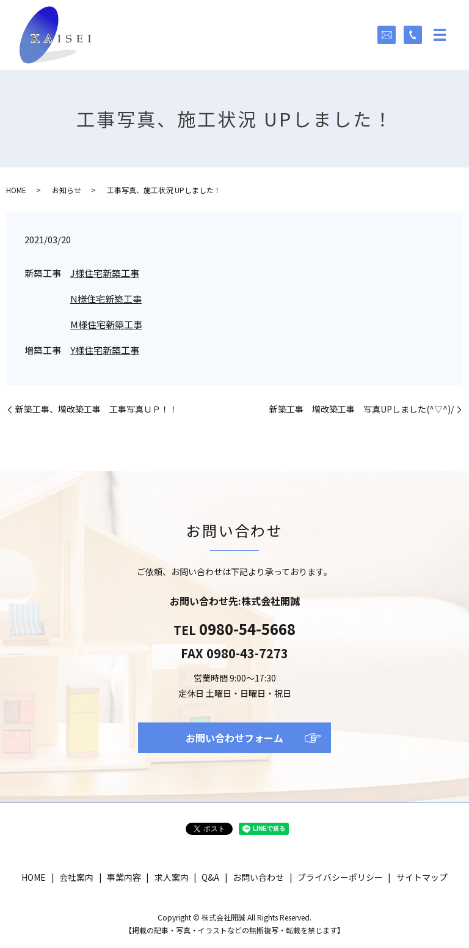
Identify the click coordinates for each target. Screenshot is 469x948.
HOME (16, 190)
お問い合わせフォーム (234, 737)
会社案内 (76, 877)
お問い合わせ (258, 877)
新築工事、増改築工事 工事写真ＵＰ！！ (96, 409)
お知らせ (66, 190)
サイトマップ (422, 877)
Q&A (210, 877)
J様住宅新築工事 (104, 272)
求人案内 (172, 877)
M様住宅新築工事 (106, 324)
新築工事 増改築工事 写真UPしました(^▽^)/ (361, 409)
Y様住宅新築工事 (104, 350)
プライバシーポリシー (340, 877)
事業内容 (124, 877)
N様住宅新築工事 (106, 298)
